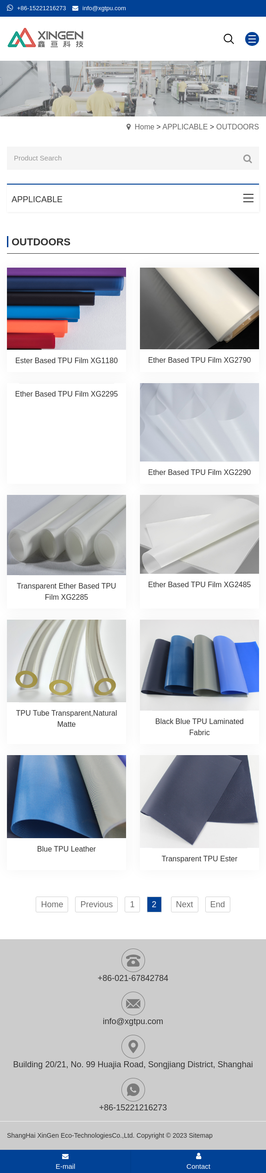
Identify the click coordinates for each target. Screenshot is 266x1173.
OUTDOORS (237, 127)
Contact (198, 1161)
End (217, 904)
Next (184, 904)
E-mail (66, 1162)
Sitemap (200, 1135)
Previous (96, 904)
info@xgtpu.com (104, 8)
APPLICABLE (185, 127)
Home (144, 127)
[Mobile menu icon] (252, 39)
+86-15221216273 (41, 8)
